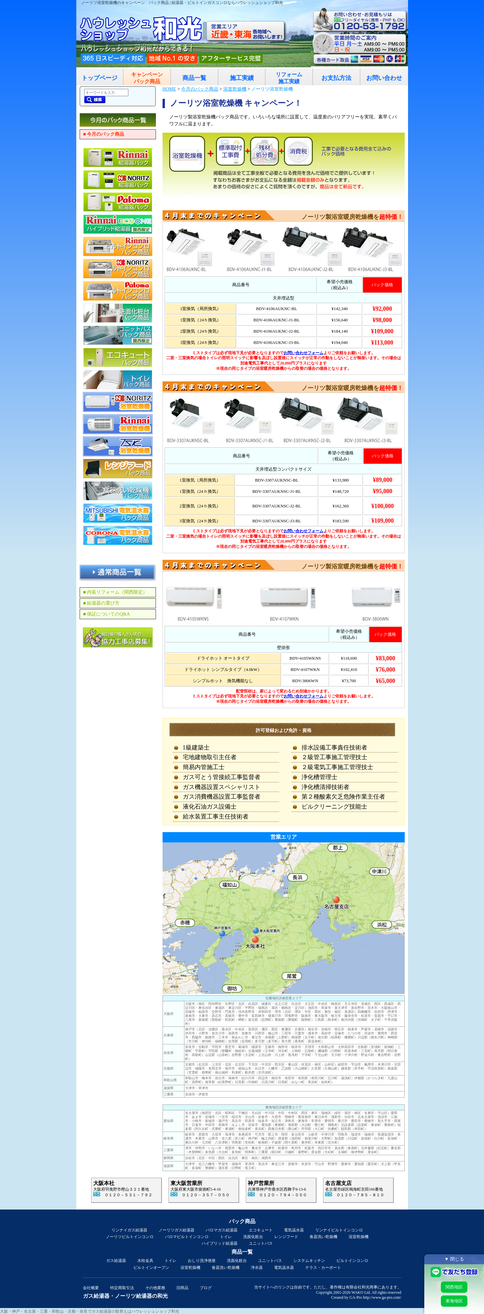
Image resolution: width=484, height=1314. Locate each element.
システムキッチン (309, 1260)
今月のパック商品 (199, 89)
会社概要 (91, 1287)
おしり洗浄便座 (202, 1260)
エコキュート (261, 1230)
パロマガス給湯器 (222, 1230)
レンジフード (286, 1236)
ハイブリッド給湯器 (220, 1243)
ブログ (206, 1287)
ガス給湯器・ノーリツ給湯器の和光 (125, 1296)
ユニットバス (261, 1243)
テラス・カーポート (323, 1267)
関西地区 (454, 1286)
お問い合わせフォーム (303, 353)
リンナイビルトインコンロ (339, 1230)
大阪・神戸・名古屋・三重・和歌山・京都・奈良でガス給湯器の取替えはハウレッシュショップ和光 (89, 1311)
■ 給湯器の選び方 (101, 603)
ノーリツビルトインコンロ (130, 1236)
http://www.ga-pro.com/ (382, 1297)
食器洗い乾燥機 (323, 1236)
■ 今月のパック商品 (103, 134)
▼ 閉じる (454, 1259)
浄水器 (257, 1267)
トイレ (226, 1236)
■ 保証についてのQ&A (106, 614)
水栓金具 (145, 1260)
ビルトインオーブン (151, 1267)
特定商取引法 (122, 1287)
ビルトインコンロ (352, 1260)
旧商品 (182, 1287)
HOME (169, 89)
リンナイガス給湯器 (129, 1230)
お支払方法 (336, 78)
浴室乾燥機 (234, 89)
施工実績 (242, 78)
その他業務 (155, 1287)
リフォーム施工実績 (289, 78)
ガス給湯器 (116, 1260)
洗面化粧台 (253, 1236)
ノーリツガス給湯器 (176, 1230)
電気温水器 (294, 1230)
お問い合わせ (384, 78)
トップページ (99, 78)
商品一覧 (194, 78)
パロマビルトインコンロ (187, 1236)
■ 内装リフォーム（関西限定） (115, 592)
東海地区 (454, 1300)
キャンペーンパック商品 (147, 78)
